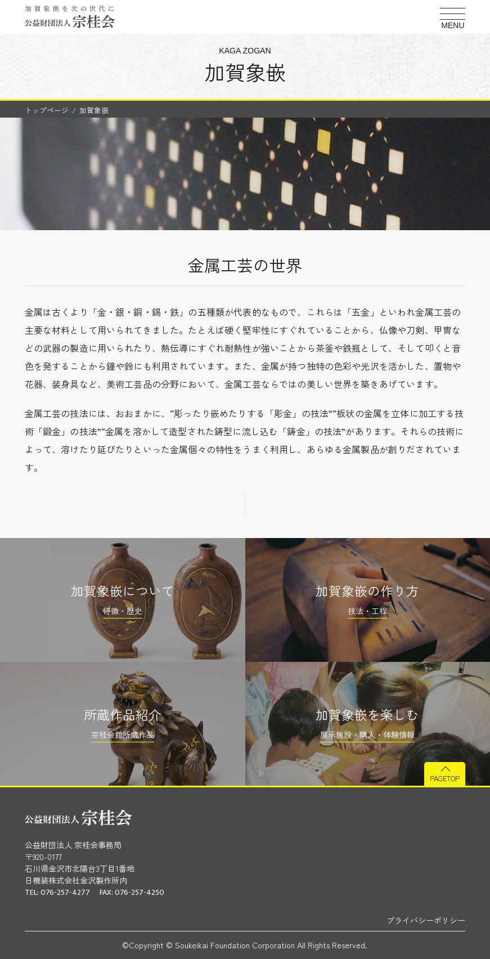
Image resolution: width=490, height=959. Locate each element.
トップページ (47, 110)
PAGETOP (445, 778)
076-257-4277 (65, 892)
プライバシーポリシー (425, 920)
